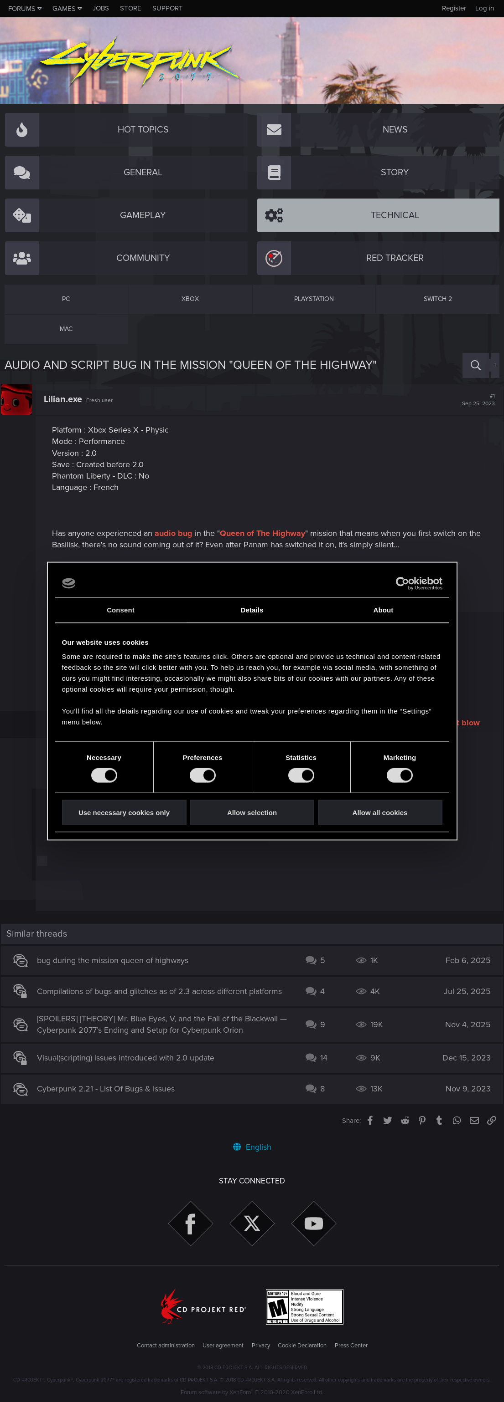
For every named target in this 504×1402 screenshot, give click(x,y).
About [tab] (384, 609)
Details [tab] (252, 609)
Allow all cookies (380, 812)
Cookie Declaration (302, 1345)
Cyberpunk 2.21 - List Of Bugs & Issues (110, 1089)
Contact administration (166, 1345)
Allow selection (252, 812)
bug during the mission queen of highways (116, 960)
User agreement (223, 1345)
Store (130, 8)
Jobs (101, 8)
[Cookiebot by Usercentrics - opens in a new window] (402, 583)
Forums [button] (22, 9)
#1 (474, 400)
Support (167, 8)
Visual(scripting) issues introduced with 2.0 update (129, 1058)
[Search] (475, 365)
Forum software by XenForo (252, 1392)
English (252, 1147)
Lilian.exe (66, 399)
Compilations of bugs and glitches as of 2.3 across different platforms (163, 991)
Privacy (261, 1345)
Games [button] (64, 9)
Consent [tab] (121, 609)
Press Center (351, 1345)
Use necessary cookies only (124, 812)
